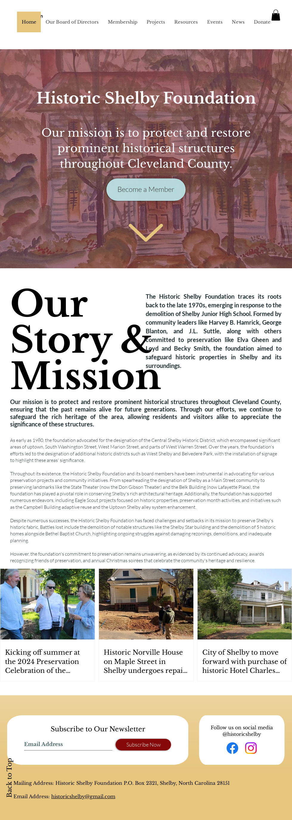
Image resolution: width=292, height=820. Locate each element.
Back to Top (9, 778)
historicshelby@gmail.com (83, 796)
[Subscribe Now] (143, 744)
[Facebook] (232, 748)
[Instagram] (251, 748)
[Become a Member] (146, 189)
